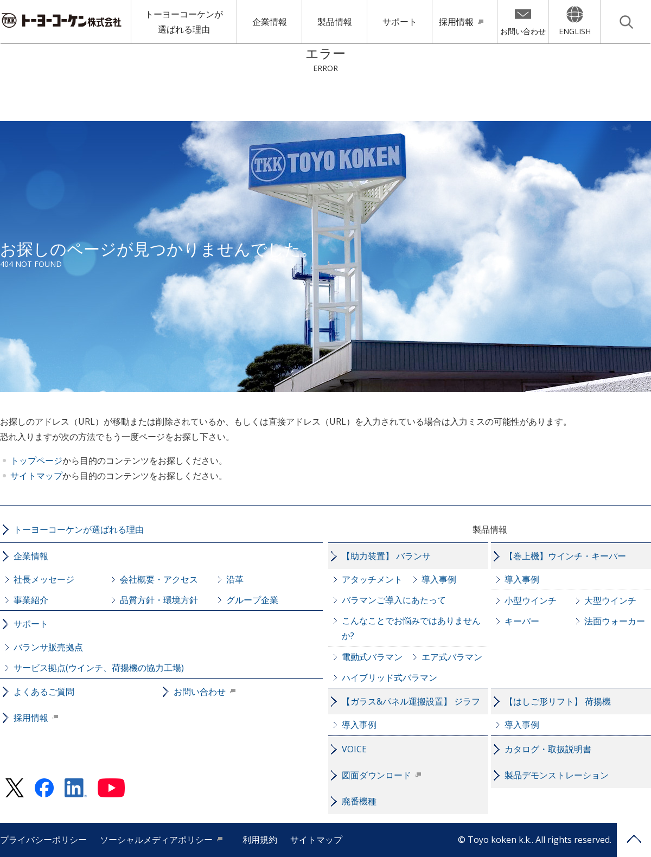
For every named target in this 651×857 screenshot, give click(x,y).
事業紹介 (31, 600)
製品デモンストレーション (557, 775)
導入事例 (439, 579)
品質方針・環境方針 (159, 600)
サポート (399, 22)
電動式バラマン (372, 657)
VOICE (354, 749)
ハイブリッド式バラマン (389, 677)
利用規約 (259, 840)
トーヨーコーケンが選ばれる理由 (184, 21)
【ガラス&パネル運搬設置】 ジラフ (411, 701)
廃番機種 (359, 801)
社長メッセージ (44, 579)
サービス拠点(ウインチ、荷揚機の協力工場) (99, 668)
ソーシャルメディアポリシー (156, 840)
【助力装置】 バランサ (386, 556)
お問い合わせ (523, 31)
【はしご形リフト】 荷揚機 (558, 701)
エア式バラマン (452, 657)
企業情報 (269, 22)
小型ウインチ (531, 600)
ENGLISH (575, 31)
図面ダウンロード (376, 775)
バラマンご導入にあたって (394, 600)
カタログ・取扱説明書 (548, 749)
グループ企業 (252, 600)
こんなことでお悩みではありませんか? (411, 628)
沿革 (235, 579)
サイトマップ (36, 476)
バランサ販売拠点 (48, 647)
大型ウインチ (610, 600)
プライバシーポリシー (43, 840)
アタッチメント (372, 579)
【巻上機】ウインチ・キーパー (565, 556)
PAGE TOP (634, 840)
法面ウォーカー (614, 621)
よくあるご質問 (44, 692)
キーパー (522, 621)
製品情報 (334, 22)
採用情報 (456, 22)
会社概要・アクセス (159, 579)
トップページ (36, 460)
